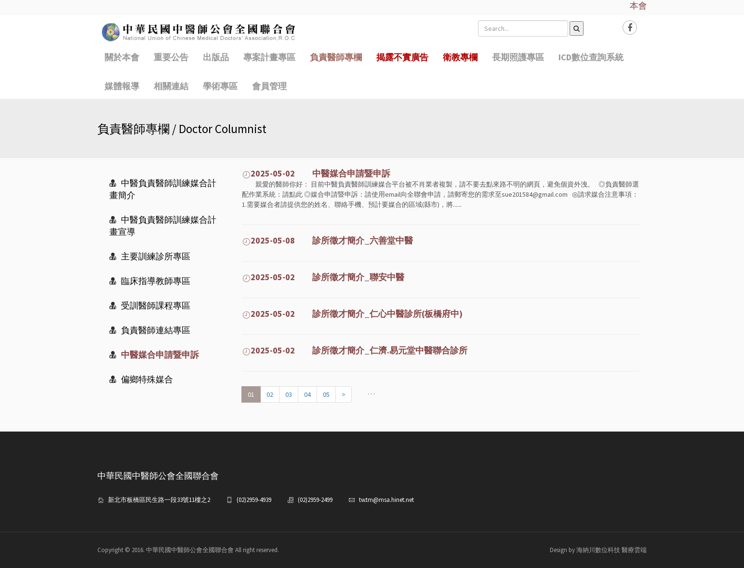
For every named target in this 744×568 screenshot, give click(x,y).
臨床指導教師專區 (149, 280)
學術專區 (220, 86)
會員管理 (269, 86)
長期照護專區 (518, 57)
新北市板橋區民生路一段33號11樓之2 (159, 500)
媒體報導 (122, 86)
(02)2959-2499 (315, 500)
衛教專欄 (460, 57)
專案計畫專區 (269, 57)
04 (307, 394)
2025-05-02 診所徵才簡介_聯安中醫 (323, 277)
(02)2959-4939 (254, 500)
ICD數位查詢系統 (591, 57)
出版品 (216, 57)
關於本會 (122, 57)
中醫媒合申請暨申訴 (154, 354)
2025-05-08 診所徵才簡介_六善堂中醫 (327, 240)
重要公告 (171, 57)
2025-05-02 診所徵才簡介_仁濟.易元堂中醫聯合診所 (354, 350)
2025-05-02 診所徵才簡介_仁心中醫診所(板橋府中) (352, 313)
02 (269, 394)
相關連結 (171, 86)
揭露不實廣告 (402, 57)
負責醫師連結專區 (149, 330)
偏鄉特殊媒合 (141, 379)
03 (288, 394)
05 (326, 394)
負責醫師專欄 (336, 57)
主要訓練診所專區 (149, 256)
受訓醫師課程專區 (149, 305)
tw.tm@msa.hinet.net (386, 500)
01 (251, 394)
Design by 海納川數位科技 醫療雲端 (598, 550)
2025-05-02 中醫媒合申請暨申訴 (316, 173)
